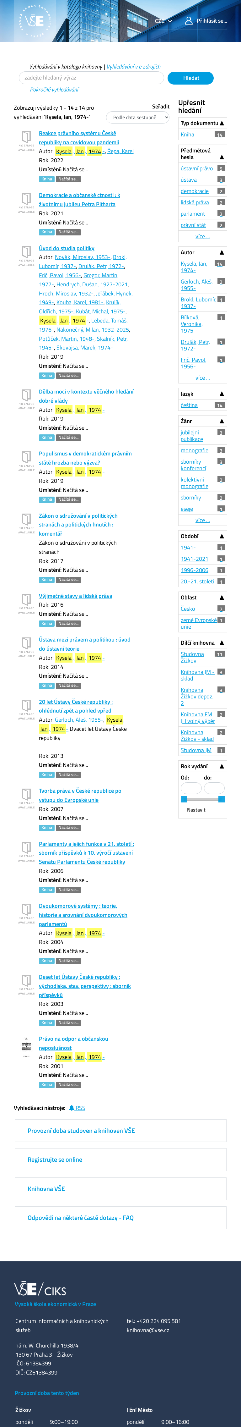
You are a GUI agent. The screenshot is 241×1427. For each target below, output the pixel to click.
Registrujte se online (55, 1159)
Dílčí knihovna (198, 642)
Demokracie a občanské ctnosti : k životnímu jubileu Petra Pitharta (79, 199)
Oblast (188, 597)
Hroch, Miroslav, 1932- (66, 293)
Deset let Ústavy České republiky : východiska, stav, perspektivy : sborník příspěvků (85, 985)
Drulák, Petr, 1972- (101, 266)
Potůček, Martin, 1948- (66, 338)
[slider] (184, 799)
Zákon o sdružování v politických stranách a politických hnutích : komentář (78, 524)
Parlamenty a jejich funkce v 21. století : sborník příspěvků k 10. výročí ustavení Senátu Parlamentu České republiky (86, 853)
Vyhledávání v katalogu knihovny (65, 66)
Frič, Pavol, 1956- (60, 275)
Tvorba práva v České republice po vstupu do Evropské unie (80, 795)
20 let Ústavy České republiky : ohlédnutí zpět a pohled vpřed (76, 706)
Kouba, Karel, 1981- (80, 302)
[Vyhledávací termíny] (91, 77)
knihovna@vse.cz (148, 1330)
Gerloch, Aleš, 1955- (79, 719)
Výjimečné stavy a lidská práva (75, 596)
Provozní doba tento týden (47, 1393)
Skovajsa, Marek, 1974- (84, 347)
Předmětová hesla (196, 153)
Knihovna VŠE (46, 1188)
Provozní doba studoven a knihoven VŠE (81, 1130)
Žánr (186, 421)
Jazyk (187, 393)
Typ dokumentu (199, 123)
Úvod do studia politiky (66, 248)
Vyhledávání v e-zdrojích (133, 66)
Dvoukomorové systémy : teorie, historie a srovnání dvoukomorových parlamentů (83, 914)
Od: (185, 777)
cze (160, 21)
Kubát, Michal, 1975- (101, 311)
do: (208, 777)
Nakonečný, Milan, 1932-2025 (92, 329)
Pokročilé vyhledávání (54, 89)
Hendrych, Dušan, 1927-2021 (92, 284)
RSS (77, 1108)
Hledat (190, 78)
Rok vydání (194, 766)
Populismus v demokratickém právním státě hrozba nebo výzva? (85, 458)
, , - (80, 151)
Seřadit (160, 106)
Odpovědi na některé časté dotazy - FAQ (81, 1217)
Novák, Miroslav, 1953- (82, 257)
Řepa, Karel (120, 151)
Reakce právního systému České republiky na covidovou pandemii (79, 137)
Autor (188, 252)
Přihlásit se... (206, 20)
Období (189, 536)
